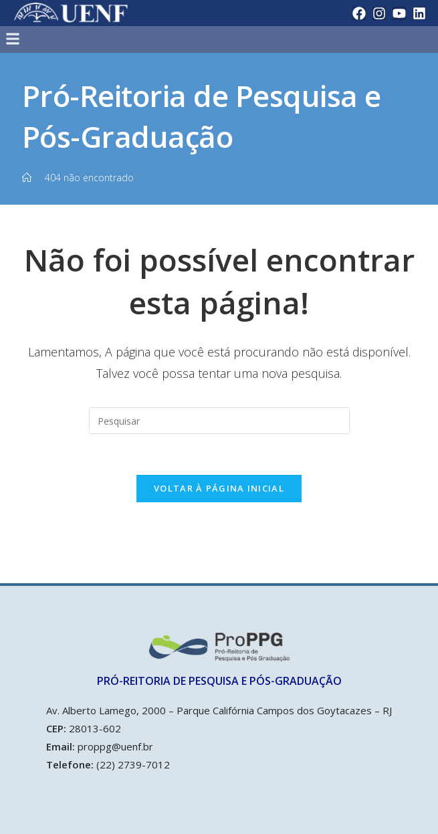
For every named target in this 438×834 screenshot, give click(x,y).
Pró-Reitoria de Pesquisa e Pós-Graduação (201, 116)
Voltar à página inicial (219, 488)
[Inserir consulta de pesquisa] (219, 420)
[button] (169, 39)
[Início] (26, 177)
